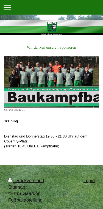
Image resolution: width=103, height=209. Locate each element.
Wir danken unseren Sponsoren (51, 47)
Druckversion (25, 180)
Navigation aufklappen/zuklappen (51, 7)
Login (89, 180)
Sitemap (16, 187)
